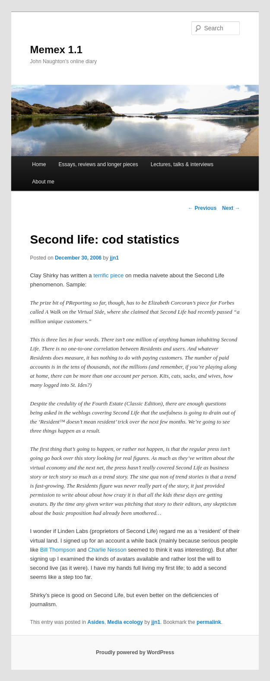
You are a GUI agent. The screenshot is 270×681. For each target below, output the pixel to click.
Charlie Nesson (107, 549)
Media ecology (125, 622)
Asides (95, 622)
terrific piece (108, 275)
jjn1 (114, 258)
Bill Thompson (58, 549)
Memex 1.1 (56, 49)
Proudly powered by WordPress (135, 652)
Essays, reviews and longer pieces (98, 164)
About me (43, 182)
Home (39, 164)
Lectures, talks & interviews (182, 164)
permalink (209, 622)
